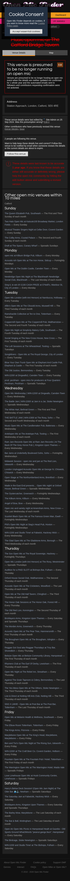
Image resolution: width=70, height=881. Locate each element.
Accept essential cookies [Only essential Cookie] (26, 31)
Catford (53, 26)
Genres (7, 867)
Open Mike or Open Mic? (54, 867)
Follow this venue (16, 154)
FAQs (33, 867)
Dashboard (61, 15)
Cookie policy (39, 862)
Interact (20, 867)
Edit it (46, 122)
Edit (60, 65)
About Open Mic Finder (15, 862)
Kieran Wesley (11, 129)
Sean (22, 129)
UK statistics (59, 21)
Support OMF (59, 862)
